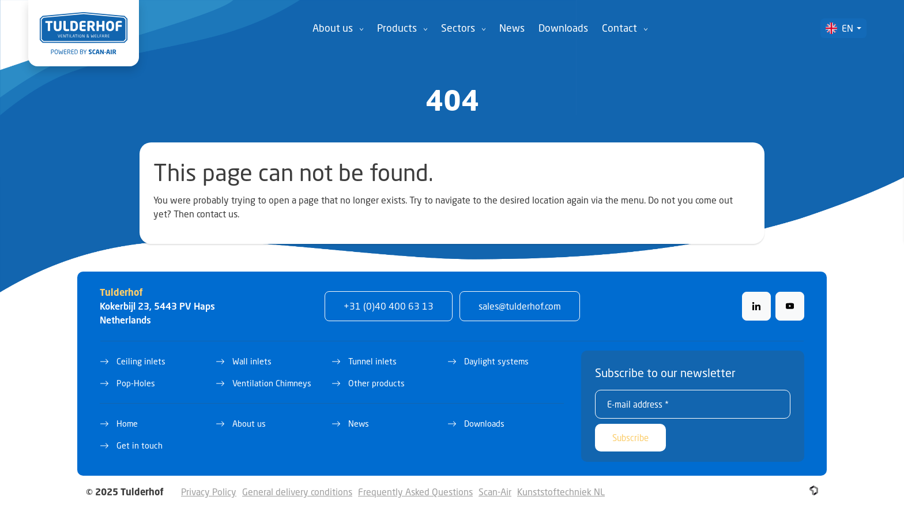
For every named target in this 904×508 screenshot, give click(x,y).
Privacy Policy (208, 491)
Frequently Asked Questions (415, 491)
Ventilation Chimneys (271, 383)
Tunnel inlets (372, 361)
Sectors (458, 28)
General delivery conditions (297, 491)
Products (397, 28)
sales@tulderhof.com (520, 305)
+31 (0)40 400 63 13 (389, 305)
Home (127, 423)
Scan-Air (495, 491)
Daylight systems (496, 361)
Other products (376, 383)
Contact (619, 28)
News (512, 28)
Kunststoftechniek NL (561, 491)
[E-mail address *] (692, 404)
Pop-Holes (135, 383)
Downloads (563, 28)
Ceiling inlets (140, 361)
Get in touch (139, 445)
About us (332, 28)
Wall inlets (252, 361)
